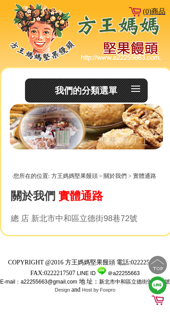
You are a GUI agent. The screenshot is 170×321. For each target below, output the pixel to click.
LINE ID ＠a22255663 (108, 273)
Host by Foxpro (99, 289)
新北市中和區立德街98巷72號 (134, 282)
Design (63, 289)
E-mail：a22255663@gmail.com (38, 282)
